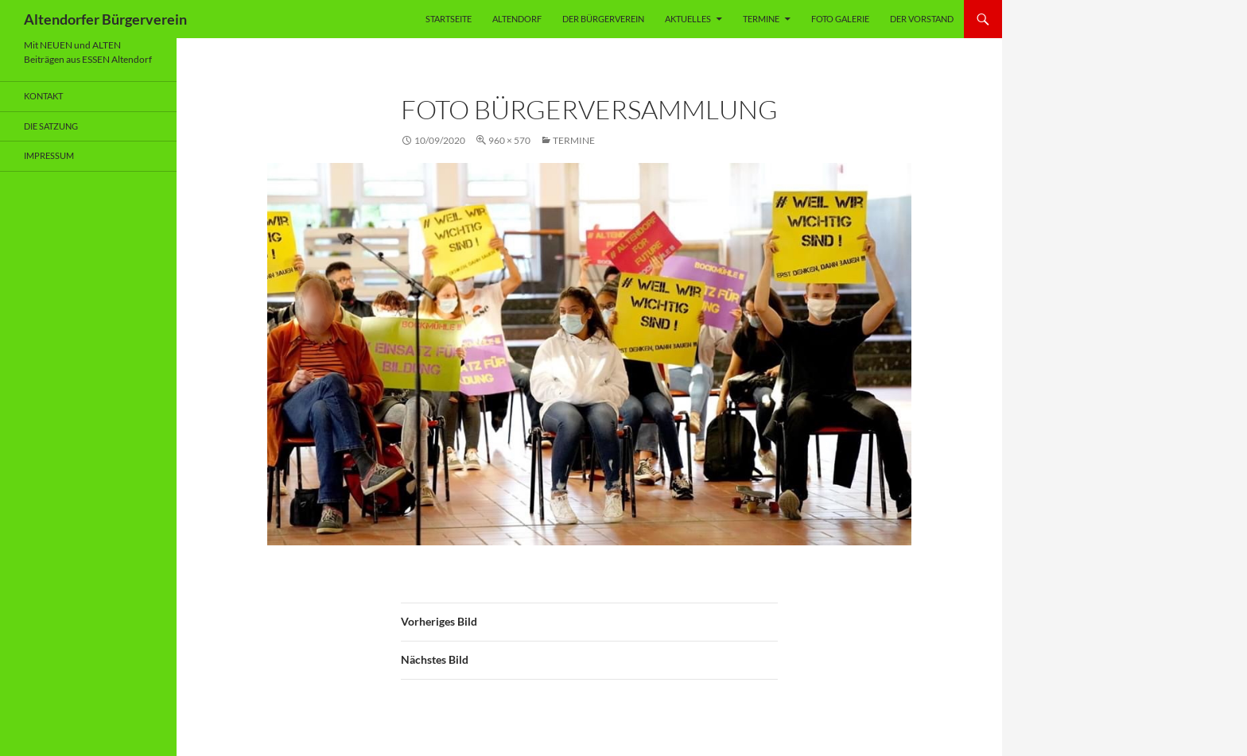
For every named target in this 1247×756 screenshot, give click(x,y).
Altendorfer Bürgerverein (105, 19)
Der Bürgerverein (603, 19)
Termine (761, 19)
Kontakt (43, 96)
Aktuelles (688, 19)
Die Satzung (51, 126)
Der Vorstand (922, 19)
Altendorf (517, 19)
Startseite (448, 19)
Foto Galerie (840, 19)
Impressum (49, 155)
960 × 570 (509, 140)
